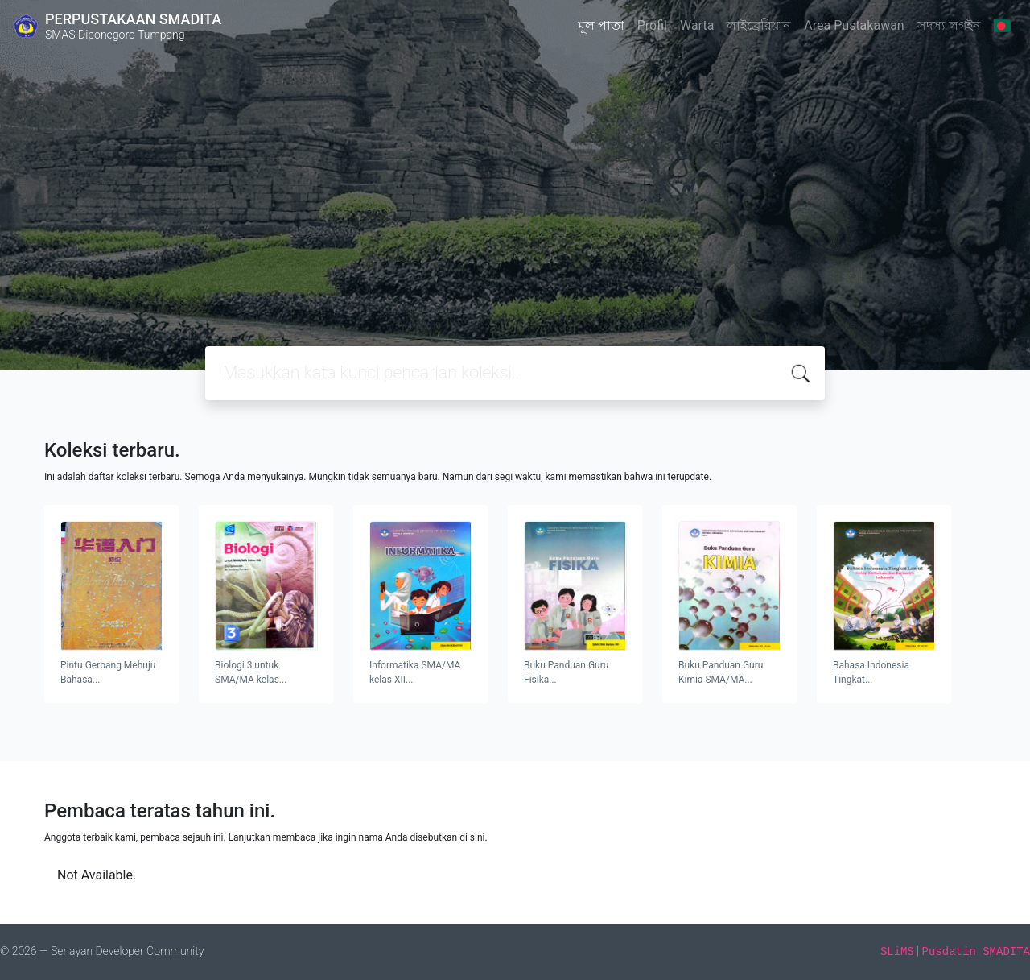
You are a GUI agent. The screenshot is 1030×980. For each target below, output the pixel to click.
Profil (652, 25)
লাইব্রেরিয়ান (759, 25)
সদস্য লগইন (949, 25)
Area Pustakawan (854, 25)
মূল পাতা (601, 25)
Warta (697, 25)
